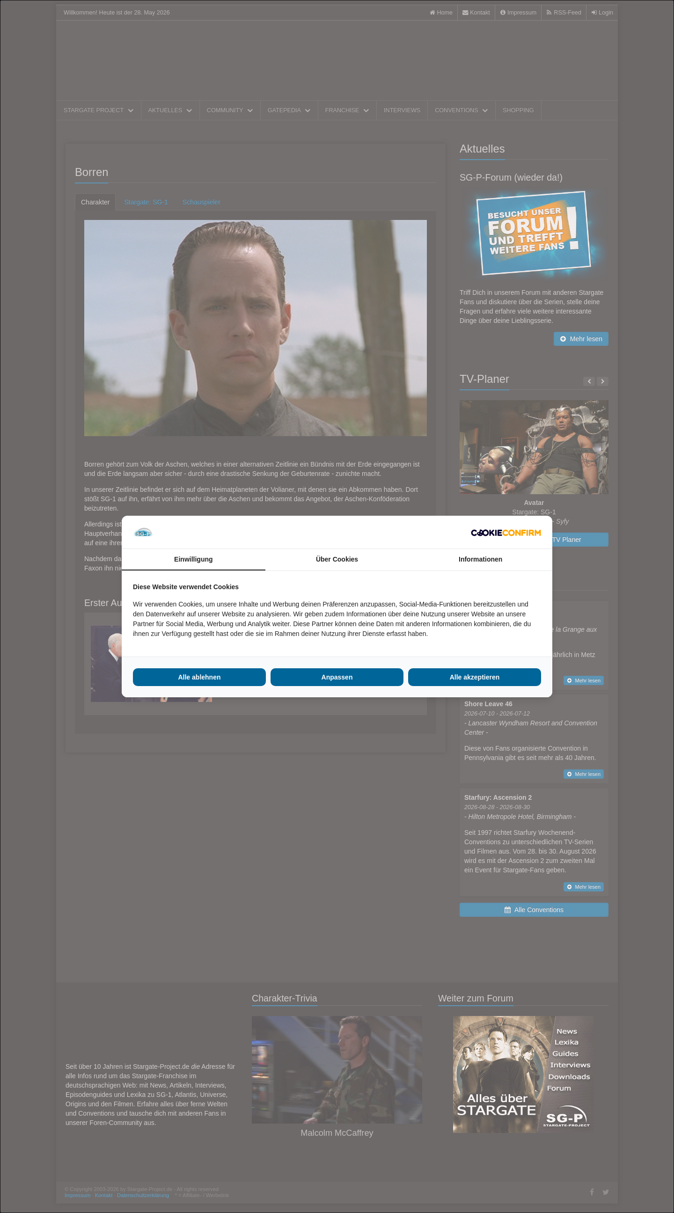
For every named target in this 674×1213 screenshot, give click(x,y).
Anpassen (337, 677)
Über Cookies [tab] (337, 559)
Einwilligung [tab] (193, 559)
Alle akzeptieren (475, 677)
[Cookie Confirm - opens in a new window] (506, 532)
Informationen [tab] (480, 559)
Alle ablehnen (199, 677)
